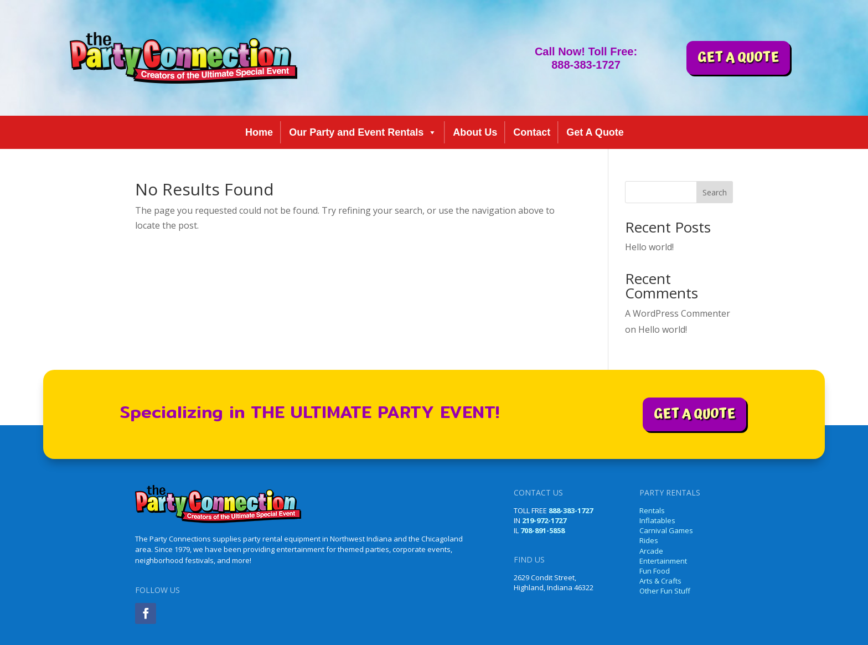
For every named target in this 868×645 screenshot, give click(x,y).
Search (714, 192)
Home (259, 132)
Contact (531, 132)
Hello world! (649, 247)
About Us (475, 132)
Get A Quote (595, 132)
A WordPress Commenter (677, 313)
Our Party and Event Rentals (363, 132)
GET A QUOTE (738, 57)
